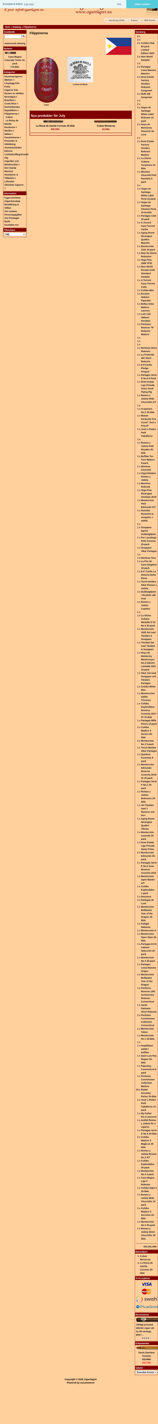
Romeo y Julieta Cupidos (146, 605)
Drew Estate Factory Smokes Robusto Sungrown (147, 84)
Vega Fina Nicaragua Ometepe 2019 (148, 493)
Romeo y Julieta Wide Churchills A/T (148, 398)
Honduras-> (10, 127)
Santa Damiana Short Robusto (149, 1008)
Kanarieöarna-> (12, 137)
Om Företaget (11, 218)
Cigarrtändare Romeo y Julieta (148, 476)
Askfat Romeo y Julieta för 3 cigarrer (148, 1123)
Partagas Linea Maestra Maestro (148, 70)
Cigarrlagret (90, 1379)
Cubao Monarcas (106, 126)
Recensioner (142, 1314)
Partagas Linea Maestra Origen (148, 967)
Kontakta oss (11, 225)
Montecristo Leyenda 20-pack (147, 835)
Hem (7, 27)
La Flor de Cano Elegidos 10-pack (149, 564)
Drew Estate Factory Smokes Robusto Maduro (147, 148)
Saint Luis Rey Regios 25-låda (149, 1059)
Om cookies (10, 211)
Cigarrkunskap (12, 201)
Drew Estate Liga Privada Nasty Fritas (147, 845)
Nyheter (8, 48)
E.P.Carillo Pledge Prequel (146, 368)
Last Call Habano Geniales (145, 317)
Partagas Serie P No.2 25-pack (149, 784)
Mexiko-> (9, 130)
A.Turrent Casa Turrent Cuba (148, 283)
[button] (115, 20)
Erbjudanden (142, 1343)
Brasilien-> (10, 100)
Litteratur (9, 181)
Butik (7, 221)
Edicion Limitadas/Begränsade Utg (16, 154)
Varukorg (140, 32)
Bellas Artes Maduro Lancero (147, 307)
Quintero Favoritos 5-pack (147, 757)
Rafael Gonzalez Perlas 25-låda (148, 1093)
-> (11, 113)
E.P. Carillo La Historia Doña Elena (148, 575)
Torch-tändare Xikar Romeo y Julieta (149, 585)
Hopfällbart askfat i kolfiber (147, 1049)
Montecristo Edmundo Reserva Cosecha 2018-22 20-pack (149, 771)
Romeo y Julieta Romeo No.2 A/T (149, 1154)
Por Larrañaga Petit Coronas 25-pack (148, 541)
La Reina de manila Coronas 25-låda (55, 126)
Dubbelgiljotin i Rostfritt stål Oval (148, 595)
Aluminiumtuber (13, 147)
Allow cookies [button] (142, 4)
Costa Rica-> (11, 103)
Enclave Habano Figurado (146, 297)
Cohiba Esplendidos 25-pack (147, 1164)
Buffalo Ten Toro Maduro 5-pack (148, 459)
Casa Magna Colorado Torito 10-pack (15, 60)
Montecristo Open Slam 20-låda (149, 937)
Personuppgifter (13, 214)
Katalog (17, 27)
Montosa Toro (148, 558)
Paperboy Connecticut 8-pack (149, 1069)
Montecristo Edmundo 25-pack (148, 856)
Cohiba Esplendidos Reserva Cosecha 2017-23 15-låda (149, 710)
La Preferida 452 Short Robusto (147, 358)
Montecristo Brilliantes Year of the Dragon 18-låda (147, 913)
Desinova (146, 896)
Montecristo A (148, 930)
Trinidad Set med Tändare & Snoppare (148, 646)
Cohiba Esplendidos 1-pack (147, 889)
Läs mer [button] (29, 4)
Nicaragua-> (10, 96)
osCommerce (87, 1382)
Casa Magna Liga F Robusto (147, 1181)
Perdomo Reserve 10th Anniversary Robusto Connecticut (148, 995)
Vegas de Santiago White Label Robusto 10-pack (147, 114)
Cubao (9, 117)
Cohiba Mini (147, 290)
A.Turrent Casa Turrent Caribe (148, 226)
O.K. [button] (119, 4)
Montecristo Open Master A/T (148, 879)
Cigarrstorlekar (12, 197)
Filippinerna (29, 27)
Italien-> (8, 134)
